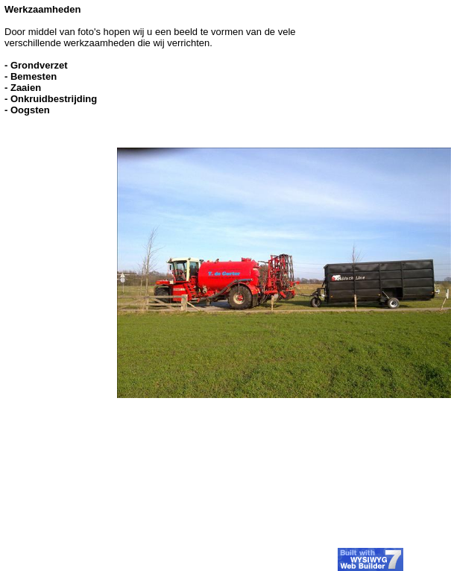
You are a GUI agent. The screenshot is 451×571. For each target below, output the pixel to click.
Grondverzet (39, 65)
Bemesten (33, 76)
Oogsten (30, 110)
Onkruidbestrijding (53, 98)
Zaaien (25, 87)
